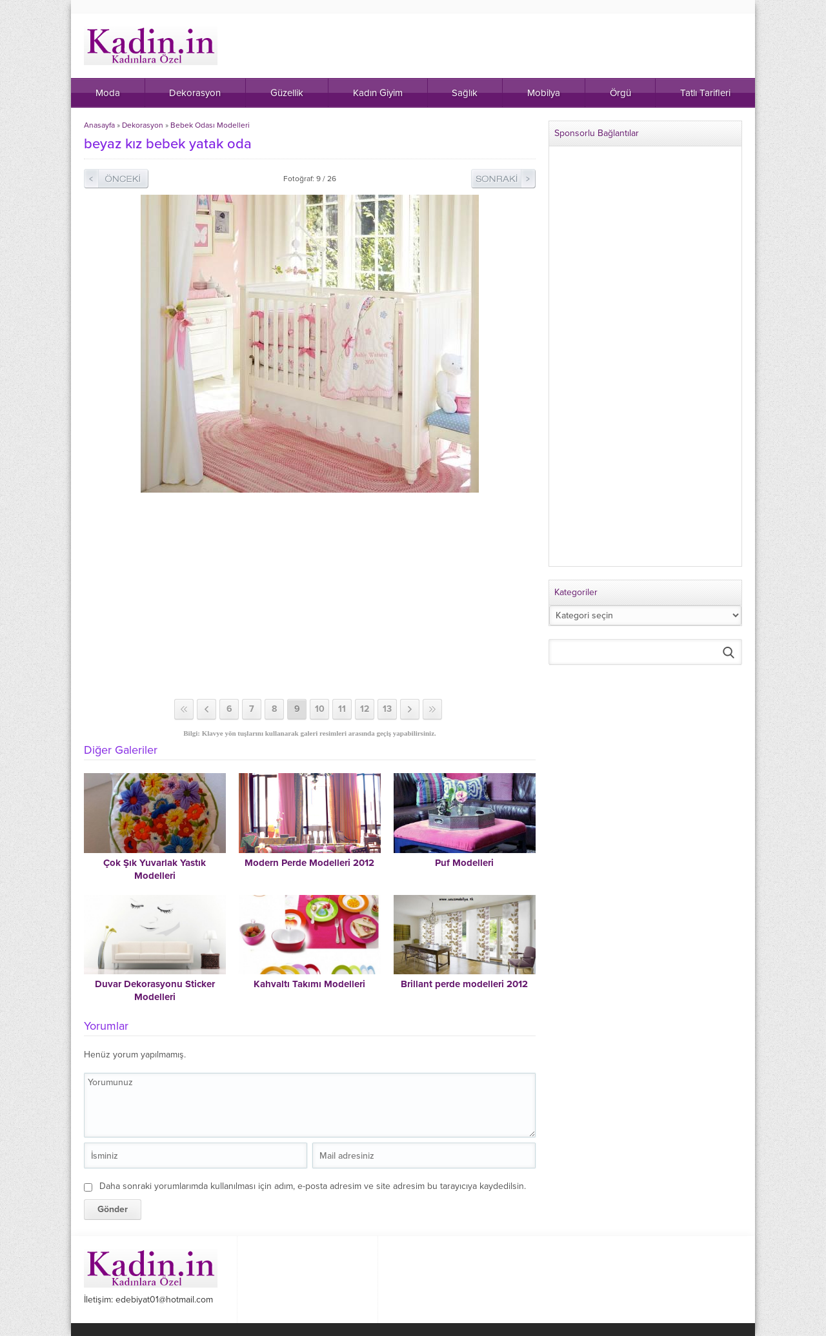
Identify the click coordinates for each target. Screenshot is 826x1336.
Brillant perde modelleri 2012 (464, 984)
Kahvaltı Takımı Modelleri (309, 984)
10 (320, 708)
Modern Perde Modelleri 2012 (309, 863)
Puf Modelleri (464, 863)
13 (387, 708)
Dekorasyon (142, 125)
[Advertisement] (310, 596)
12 (364, 708)
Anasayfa (99, 125)
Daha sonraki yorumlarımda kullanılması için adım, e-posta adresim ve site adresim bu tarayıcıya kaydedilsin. (312, 1186)
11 (342, 708)
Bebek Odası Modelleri (210, 125)
